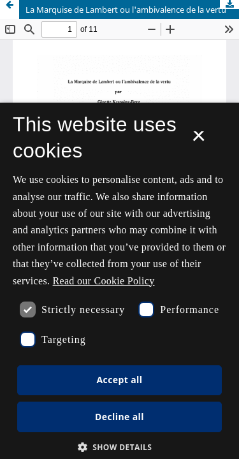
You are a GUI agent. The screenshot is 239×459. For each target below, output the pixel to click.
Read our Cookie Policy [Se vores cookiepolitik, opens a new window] (104, 280)
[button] (119, 447)
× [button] (198, 140)
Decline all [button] (119, 417)
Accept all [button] (120, 380)
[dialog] (119, 281)
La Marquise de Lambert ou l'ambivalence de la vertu (125, 9)
